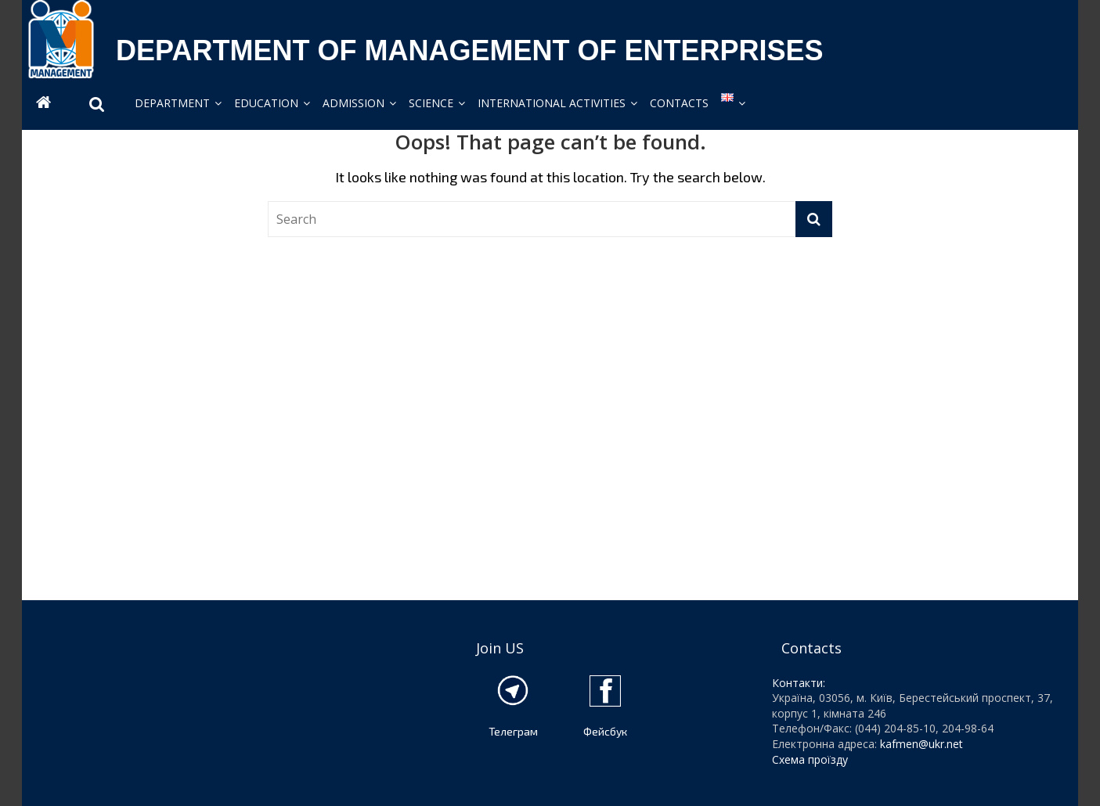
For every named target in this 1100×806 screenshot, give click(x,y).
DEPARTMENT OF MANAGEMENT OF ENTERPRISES (469, 50)
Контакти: (798, 682)
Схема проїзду (810, 759)
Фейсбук (605, 731)
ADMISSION (353, 102)
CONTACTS (679, 102)
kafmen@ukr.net (921, 743)
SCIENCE (431, 102)
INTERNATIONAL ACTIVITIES (552, 102)
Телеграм (513, 731)
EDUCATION (266, 102)
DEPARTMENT (172, 102)
